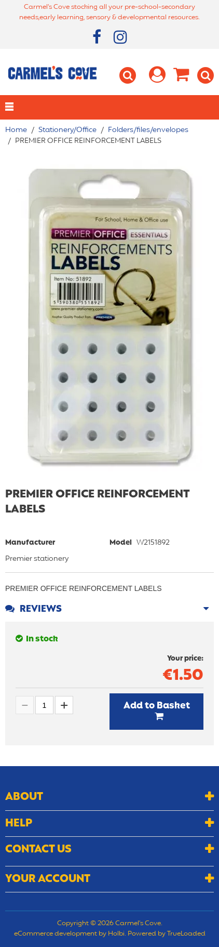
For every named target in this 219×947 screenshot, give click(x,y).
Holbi (116, 934)
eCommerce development (55, 934)
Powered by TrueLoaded (167, 934)
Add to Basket (157, 706)
